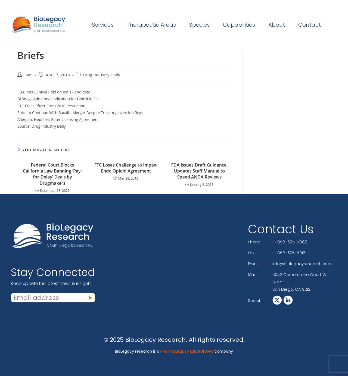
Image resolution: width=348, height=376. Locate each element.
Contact (309, 25)
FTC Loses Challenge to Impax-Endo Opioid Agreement (126, 168)
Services (102, 25)
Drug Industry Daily (101, 74)
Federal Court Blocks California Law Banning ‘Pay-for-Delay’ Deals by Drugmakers (52, 174)
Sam (29, 74)
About (276, 25)
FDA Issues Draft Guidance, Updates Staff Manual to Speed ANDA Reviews (199, 171)
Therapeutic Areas (151, 25)
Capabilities (239, 25)
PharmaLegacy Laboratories (186, 351)
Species (199, 25)
